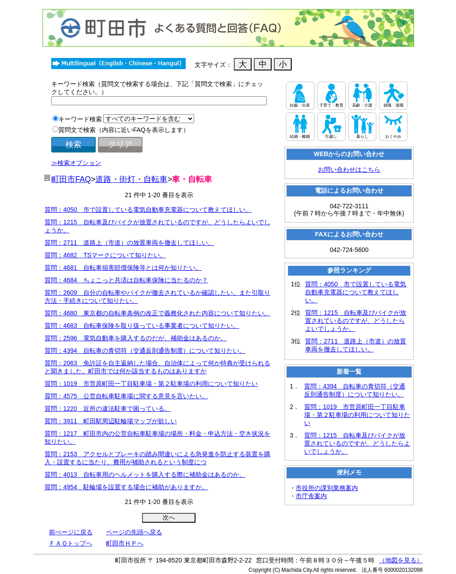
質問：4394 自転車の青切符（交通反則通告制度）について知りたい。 (145, 350)
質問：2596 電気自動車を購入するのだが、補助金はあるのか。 (136, 338)
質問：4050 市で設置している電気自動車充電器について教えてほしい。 (148, 209)
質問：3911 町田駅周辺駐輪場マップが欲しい (111, 421)
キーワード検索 (80, 119)
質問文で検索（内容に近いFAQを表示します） (123, 129)
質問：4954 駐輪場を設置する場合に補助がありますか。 (126, 487)
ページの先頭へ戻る (134, 532)
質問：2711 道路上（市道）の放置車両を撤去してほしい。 (129, 242)
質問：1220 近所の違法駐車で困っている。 (108, 408)
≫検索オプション (76, 162)
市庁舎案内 (311, 496)
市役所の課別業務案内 (327, 487)
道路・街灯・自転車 (131, 179)
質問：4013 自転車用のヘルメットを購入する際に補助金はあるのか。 (145, 474)
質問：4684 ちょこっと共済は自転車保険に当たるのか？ (126, 280)
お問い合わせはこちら (349, 169)
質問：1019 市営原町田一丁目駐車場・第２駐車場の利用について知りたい (151, 383)
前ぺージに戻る (71, 532)
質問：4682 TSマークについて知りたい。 (105, 255)
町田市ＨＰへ (124, 543)
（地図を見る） (401, 560)
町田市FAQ (71, 179)
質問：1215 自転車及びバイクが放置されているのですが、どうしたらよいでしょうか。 (355, 320)
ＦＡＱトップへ (70, 543)
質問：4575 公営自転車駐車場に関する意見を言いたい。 (126, 396)
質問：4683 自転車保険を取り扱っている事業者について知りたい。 (142, 325)
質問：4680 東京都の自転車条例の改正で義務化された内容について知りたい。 (157, 313)
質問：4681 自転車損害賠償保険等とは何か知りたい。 (123, 267)
